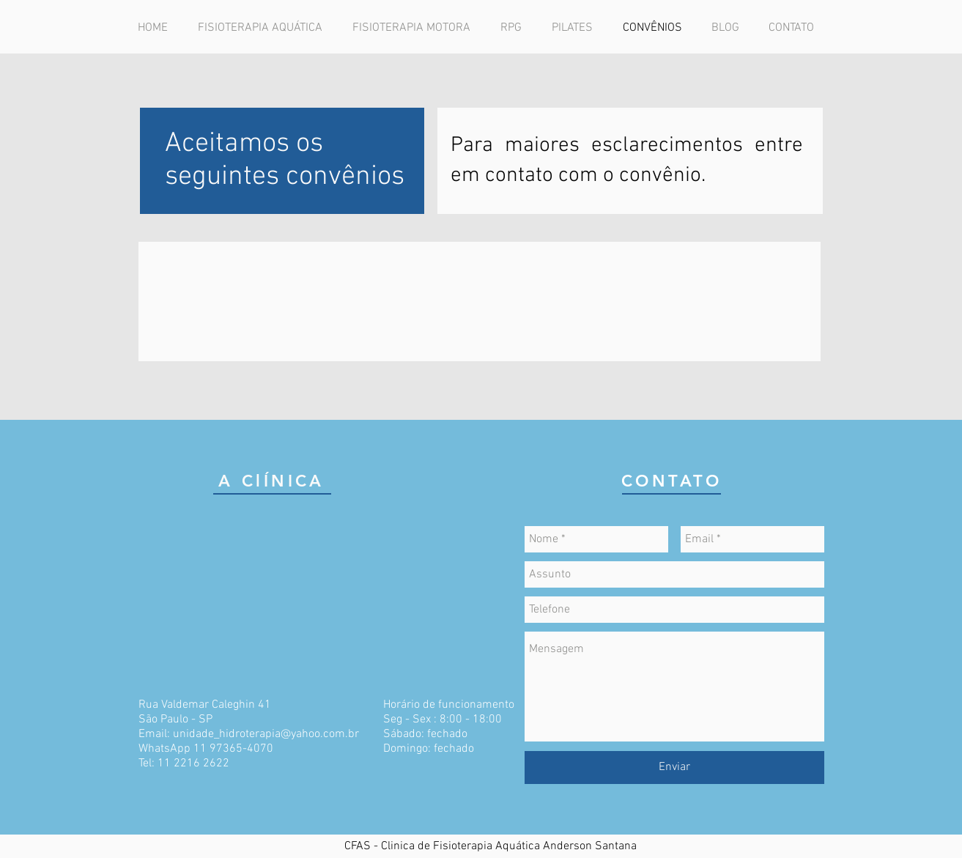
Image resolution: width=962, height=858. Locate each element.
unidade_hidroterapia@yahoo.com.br (266, 734)
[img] (312, 301)
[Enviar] (674, 767)
